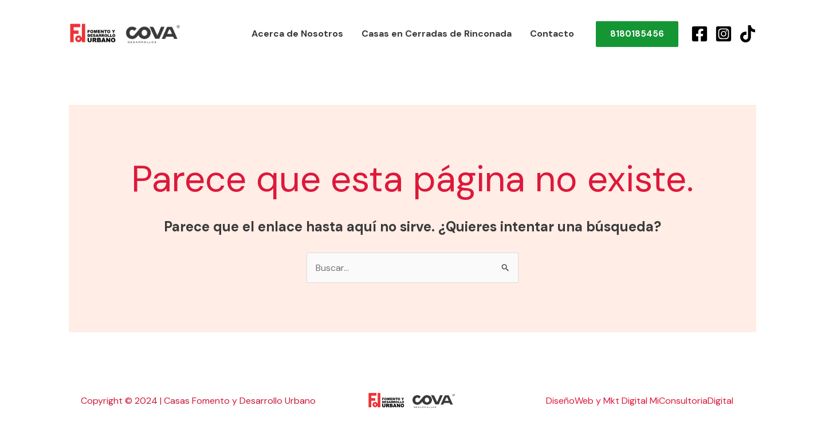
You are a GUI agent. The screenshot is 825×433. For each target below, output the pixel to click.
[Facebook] (699, 33)
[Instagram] (723, 33)
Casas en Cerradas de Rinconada (437, 33)
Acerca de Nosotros (297, 33)
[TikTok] (747, 33)
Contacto (552, 33)
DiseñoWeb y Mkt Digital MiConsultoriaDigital (639, 401)
